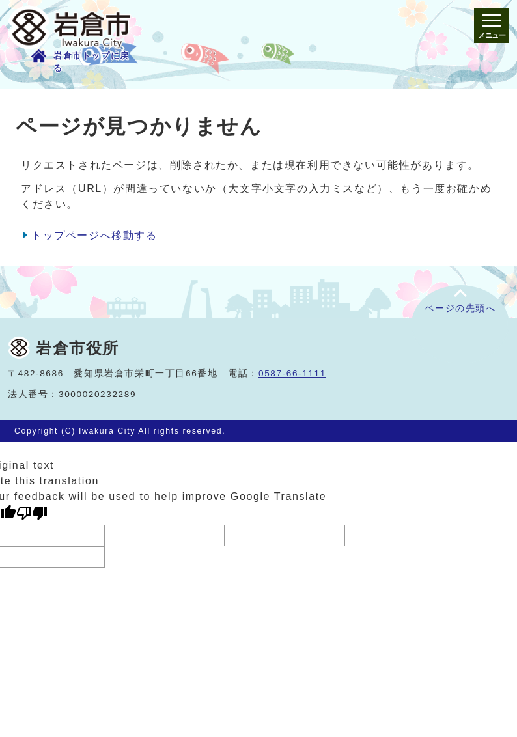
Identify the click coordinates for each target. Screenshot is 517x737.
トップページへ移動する (94, 235)
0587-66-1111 (292, 373)
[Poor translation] (32, 513)
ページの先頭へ (460, 308)
